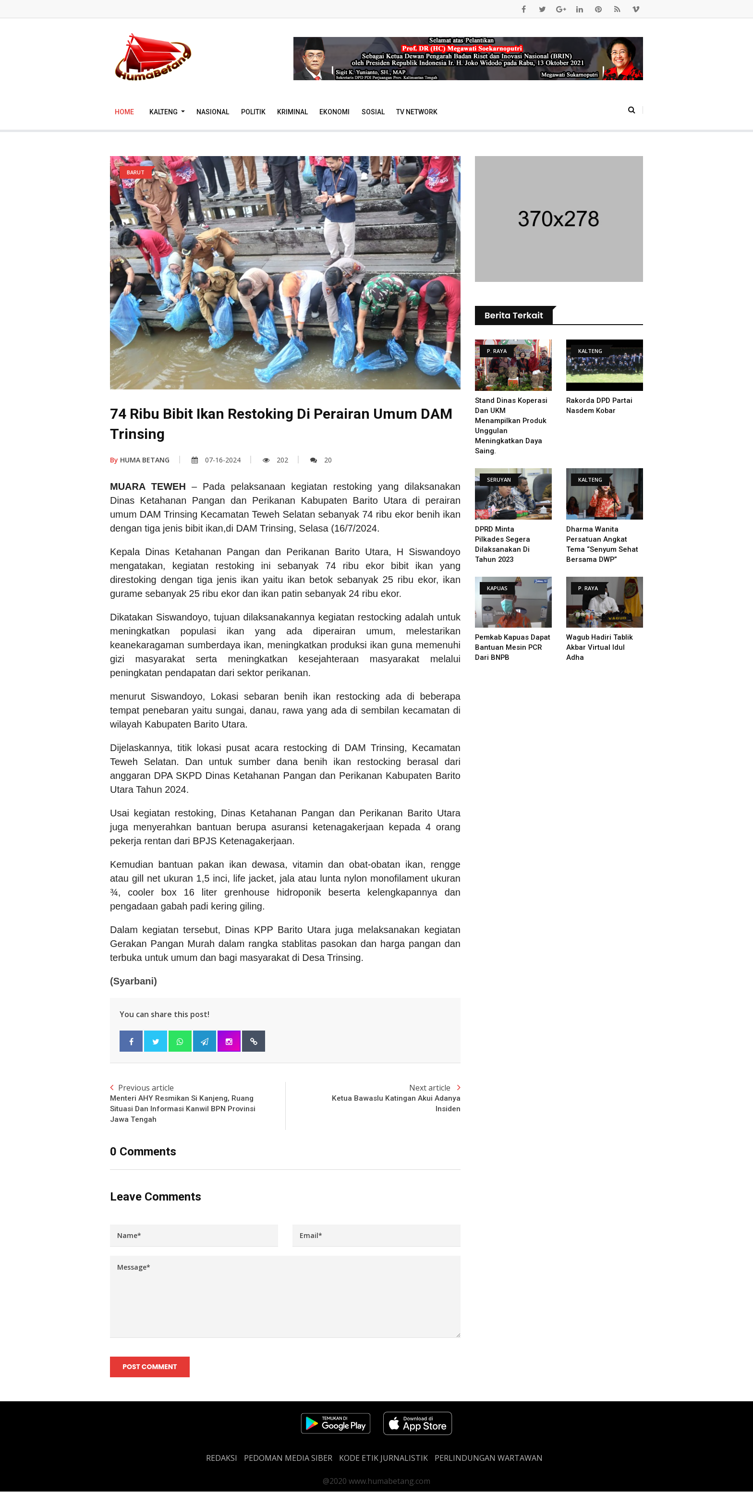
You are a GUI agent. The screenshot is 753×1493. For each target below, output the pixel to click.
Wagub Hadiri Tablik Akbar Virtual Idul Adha (600, 647)
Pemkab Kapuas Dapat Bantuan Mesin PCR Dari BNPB (511, 647)
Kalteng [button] (164, 112)
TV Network (416, 112)
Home (124, 112)
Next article (373, 1098)
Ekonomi (334, 112)
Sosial (373, 112)
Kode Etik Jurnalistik (383, 1459)
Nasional (212, 112)
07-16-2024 (216, 459)
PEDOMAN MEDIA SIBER (288, 1459)
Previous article (197, 1104)
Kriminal (292, 112)
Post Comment (150, 1368)
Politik (253, 112)
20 (321, 459)
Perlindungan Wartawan (489, 1459)
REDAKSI (221, 1459)
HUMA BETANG (140, 459)
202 (275, 459)
